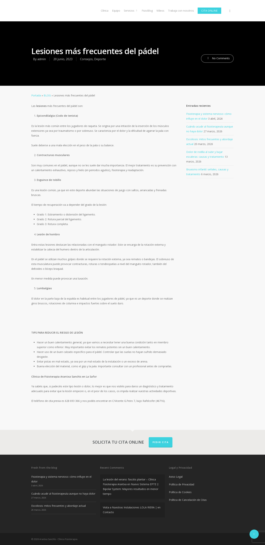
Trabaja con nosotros (181, 10)
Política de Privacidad (181, 484)
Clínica (104, 10)
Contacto (108, 512)
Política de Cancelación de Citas (188, 500)
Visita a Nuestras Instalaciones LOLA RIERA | (130, 507)
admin (41, 59)
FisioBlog (147, 10)
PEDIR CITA (161, 442)
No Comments (217, 58)
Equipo (116, 10)
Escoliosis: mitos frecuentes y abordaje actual (58, 505)
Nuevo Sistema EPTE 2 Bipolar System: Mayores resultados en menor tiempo (130, 489)
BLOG (47, 95)
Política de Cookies (180, 492)
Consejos (86, 59)
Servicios (131, 10)
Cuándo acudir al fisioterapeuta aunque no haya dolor (63, 493)
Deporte (100, 59)
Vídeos (160, 10)
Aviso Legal (176, 476)
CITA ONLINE (209, 10)
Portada (36, 95)
